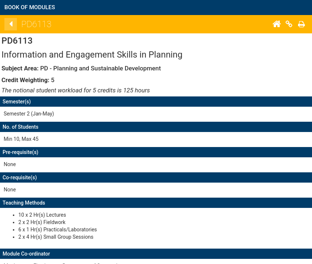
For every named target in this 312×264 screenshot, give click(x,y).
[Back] (121, 24)
